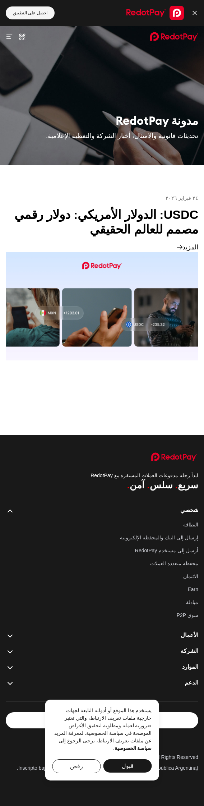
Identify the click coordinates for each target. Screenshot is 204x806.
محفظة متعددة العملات (174, 563)
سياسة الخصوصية (133, 748)
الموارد (102, 667)
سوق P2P (187, 615)
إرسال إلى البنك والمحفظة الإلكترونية (159, 537)
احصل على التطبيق (30, 12)
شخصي (102, 511)
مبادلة (192, 602)
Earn (192, 589)
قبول (128, 766)
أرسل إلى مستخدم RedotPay (166, 550)
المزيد (187, 247)
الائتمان (190, 576)
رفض (76, 766)
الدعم (102, 683)
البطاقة (190, 525)
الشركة (102, 651)
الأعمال (102, 636)
